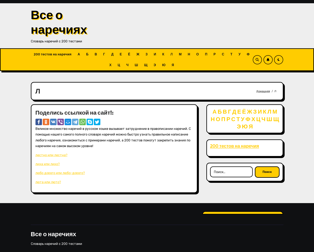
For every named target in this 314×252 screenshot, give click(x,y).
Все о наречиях (59, 22)
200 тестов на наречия (53, 54)
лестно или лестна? (51, 155)
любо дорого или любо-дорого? (60, 173)
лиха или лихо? (47, 164)
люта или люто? (48, 182)
